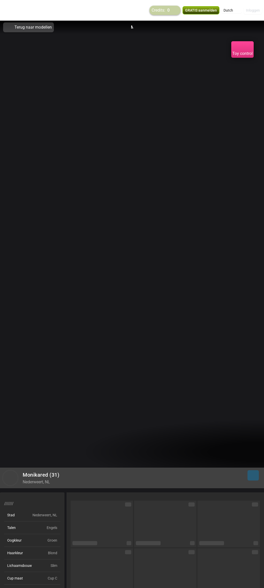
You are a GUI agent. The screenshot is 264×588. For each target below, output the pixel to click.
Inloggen (253, 10)
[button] (231, 10)
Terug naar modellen (28, 27)
